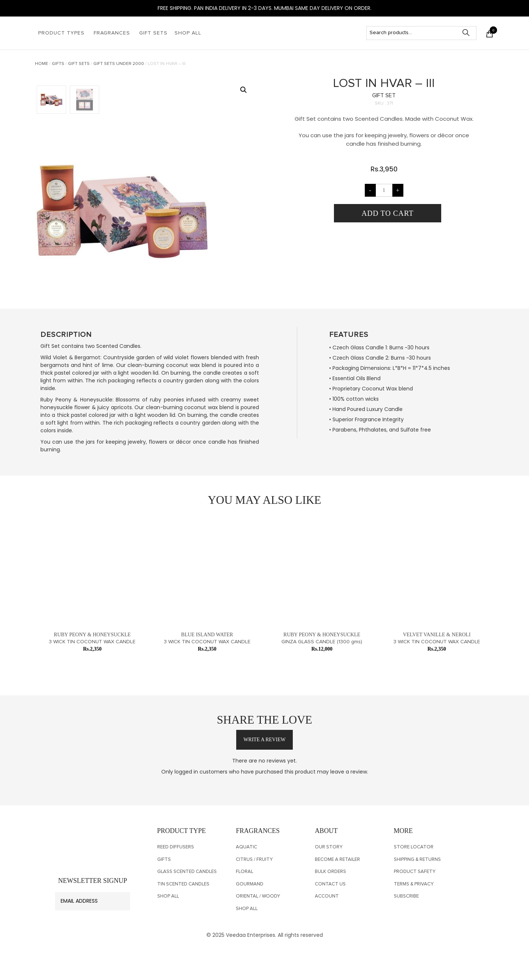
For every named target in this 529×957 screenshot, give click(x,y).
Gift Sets (153, 33)
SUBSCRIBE (406, 896)
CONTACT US (330, 884)
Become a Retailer (337, 859)
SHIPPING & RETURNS (417, 859)
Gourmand (249, 884)
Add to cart (387, 213)
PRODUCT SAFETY (414, 871)
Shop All (187, 33)
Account (327, 896)
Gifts (58, 64)
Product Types (61, 33)
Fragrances (112, 33)
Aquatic (246, 847)
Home (41, 64)
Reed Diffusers (175, 847)
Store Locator (413, 847)
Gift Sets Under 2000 (118, 64)
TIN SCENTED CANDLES (183, 884)
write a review (264, 739)
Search (469, 32)
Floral (244, 871)
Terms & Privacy (413, 884)
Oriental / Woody (258, 896)
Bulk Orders (330, 871)
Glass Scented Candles (187, 871)
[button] (243, 90)
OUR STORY (328, 847)
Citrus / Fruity (254, 859)
